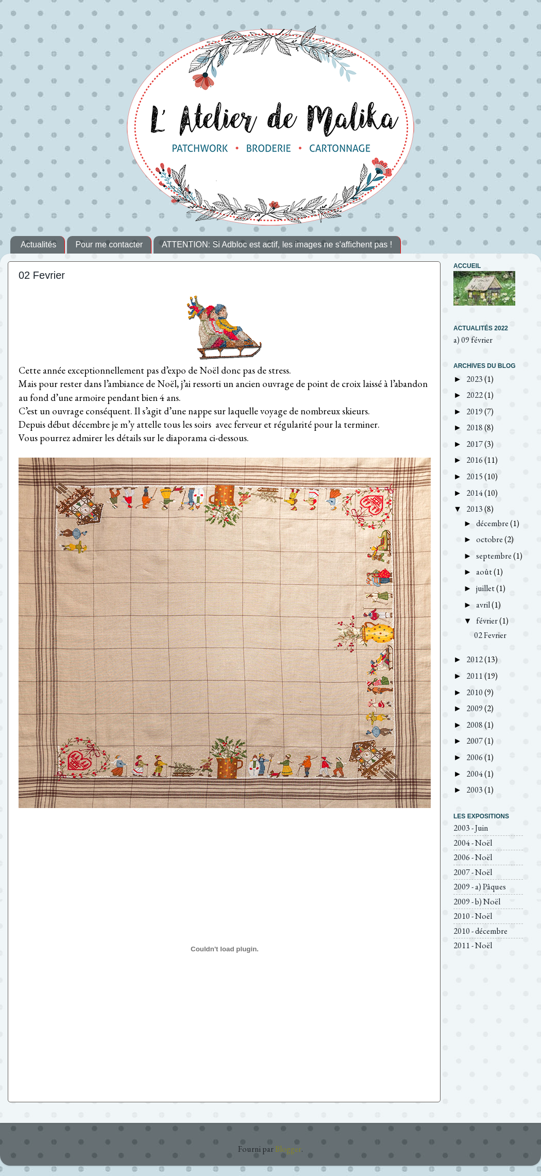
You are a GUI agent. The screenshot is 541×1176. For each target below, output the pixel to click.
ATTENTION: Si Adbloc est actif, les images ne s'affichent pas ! (277, 244)
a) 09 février (473, 339)
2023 (475, 379)
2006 (475, 757)
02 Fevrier (42, 275)
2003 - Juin (470, 827)
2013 (475, 508)
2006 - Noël (472, 857)
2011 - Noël (472, 945)
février (487, 620)
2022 (475, 395)
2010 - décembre (480, 931)
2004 (475, 773)
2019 (475, 411)
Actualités (38, 244)
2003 (475, 789)
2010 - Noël (472, 916)
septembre (494, 555)
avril (484, 604)
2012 (475, 659)
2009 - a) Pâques (479, 886)
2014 (475, 493)
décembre (493, 523)
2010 (475, 692)
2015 (475, 476)
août (485, 571)
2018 (475, 427)
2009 (475, 708)
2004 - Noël (472, 842)
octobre (490, 539)
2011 (475, 675)
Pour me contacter (109, 244)
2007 (475, 740)
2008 (475, 724)
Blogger (288, 1149)
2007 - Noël (472, 872)
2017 (475, 444)
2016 (475, 460)
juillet (486, 588)
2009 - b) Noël (476, 901)
